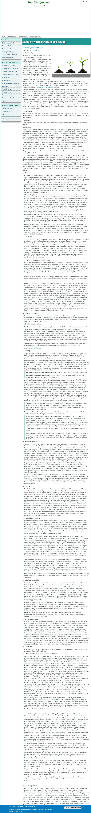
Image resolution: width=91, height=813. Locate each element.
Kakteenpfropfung (36, 348)
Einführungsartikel (12, 36)
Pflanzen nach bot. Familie (10, 98)
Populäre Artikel (7, 46)
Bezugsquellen (7, 92)
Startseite (4, 36)
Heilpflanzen (6, 77)
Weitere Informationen (15, 811)
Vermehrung (35, 50)
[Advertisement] (45, 21)
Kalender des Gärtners (9, 55)
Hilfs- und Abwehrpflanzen (10, 83)
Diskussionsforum (23, 36)
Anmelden (5, 120)
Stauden (40, 48)
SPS (83, 697)
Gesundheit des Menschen (7, 109)
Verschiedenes (7, 89)
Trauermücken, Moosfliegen (45, 87)
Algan (53, 699)
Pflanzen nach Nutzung (9, 71)
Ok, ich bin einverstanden (73, 807)
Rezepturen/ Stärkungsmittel (7, 80)
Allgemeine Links (7, 101)
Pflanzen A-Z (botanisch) (10, 68)
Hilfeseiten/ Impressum (35, 36)
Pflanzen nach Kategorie (10, 49)
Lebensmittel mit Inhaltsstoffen (7, 115)
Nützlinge (5, 86)
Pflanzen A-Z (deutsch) (9, 65)
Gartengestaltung (7, 52)
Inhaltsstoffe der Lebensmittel (7, 112)
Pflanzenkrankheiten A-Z (10, 74)
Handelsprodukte (7, 95)
